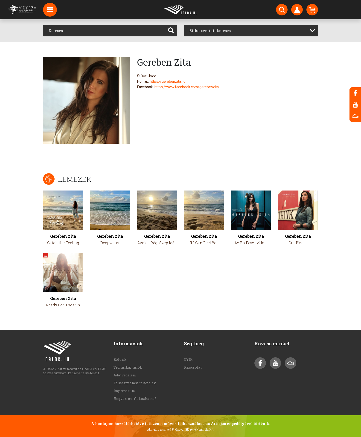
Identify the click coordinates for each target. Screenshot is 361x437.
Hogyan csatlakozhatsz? (135, 398)
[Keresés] (104, 30)
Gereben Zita (63, 236)
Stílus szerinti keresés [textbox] (210, 30)
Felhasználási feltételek (135, 383)
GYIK (188, 359)
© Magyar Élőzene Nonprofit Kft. (193, 429)
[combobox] (251, 30)
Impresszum (124, 390)
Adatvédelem (125, 375)
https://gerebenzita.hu (167, 81)
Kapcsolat (193, 367)
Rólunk (120, 359)
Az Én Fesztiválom (251, 242)
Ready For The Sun (63, 304)
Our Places (297, 242)
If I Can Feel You (204, 242)
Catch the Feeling (63, 242)
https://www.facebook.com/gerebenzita (186, 87)
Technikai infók (128, 367)
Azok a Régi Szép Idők (157, 242)
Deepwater (110, 242)
